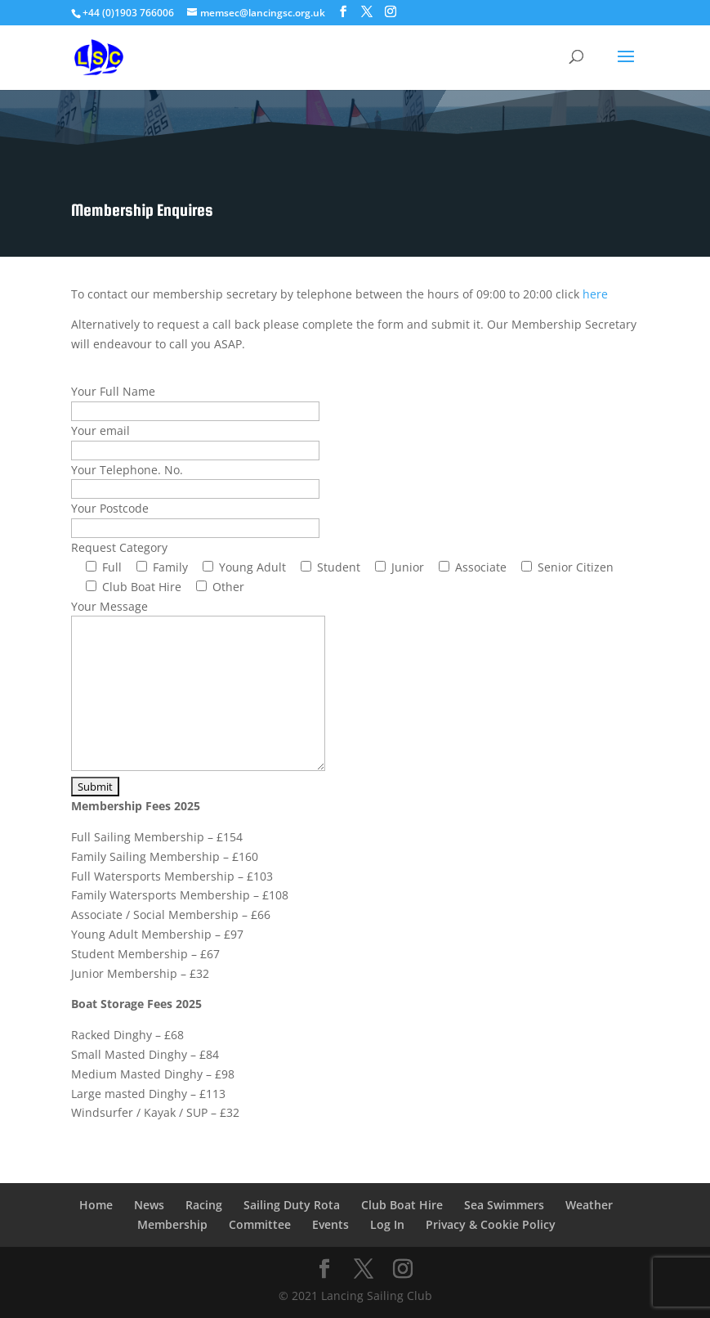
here (595, 294)
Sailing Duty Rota (291, 1205)
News (149, 1205)
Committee (260, 1224)
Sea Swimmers (504, 1205)
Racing (203, 1205)
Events (330, 1224)
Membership (172, 1224)
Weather (589, 1205)
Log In (387, 1224)
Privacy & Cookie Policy (491, 1224)
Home (96, 1205)
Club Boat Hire (402, 1205)
